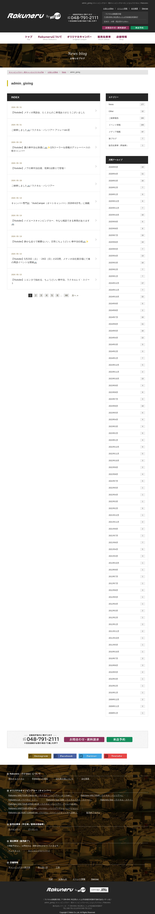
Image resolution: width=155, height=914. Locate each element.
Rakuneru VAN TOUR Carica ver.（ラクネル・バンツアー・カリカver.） (40, 795)
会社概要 (134, 9)
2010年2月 (127, 685)
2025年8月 (127, 228)
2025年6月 (127, 242)
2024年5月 (127, 330)
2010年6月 (127, 665)
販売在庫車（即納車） (127, 145)
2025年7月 (127, 235)
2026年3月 (127, 180)
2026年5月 (127, 167)
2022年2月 (127, 508)
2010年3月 (127, 679)
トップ (30, 38)
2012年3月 (127, 610)
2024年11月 (127, 290)
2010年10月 (127, 651)
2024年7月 (127, 317)
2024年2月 (127, 351)
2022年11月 (127, 453)
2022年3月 (127, 501)
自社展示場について (64, 779)
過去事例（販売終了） (20, 841)
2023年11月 (127, 371)
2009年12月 (127, 699)
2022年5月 (127, 487)
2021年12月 (127, 515)
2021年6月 (127, 542)
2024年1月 (127, 358)
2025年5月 (127, 249)
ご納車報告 (127, 118)
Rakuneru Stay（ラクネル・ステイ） (116, 800)
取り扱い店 (43, 867)
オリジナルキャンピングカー (79, 38)
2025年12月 (127, 201)
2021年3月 (127, 556)
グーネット (33, 829)
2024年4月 (127, 337)
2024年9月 (127, 303)
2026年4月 (127, 173)
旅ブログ (127, 138)
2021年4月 (127, 549)
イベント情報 (122, 9)
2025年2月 (127, 269)
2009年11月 (127, 706)
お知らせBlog (108, 9)
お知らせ (63, 879)
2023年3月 (127, 426)
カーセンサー (14, 829)
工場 (58, 867)
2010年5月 (127, 672)
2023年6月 (127, 406)
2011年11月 (127, 631)
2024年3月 (127, 344)
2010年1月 (127, 692)
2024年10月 (127, 296)
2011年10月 (127, 638)
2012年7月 (127, 583)
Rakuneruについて (49, 38)
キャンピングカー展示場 (19, 867)
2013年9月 (127, 569)
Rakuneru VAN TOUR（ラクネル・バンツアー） (102, 795)
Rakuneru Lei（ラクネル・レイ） (23, 800)
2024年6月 (127, 324)
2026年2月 (127, 187)
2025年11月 (127, 208)
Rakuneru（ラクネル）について (25, 774)
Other (127, 111)
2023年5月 (127, 412)
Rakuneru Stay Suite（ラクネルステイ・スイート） (69, 800)
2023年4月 (127, 419)
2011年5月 (127, 644)
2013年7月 (127, 576)
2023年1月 (127, 440)
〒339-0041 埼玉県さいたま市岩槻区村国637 (121, 17)
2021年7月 (127, 535)
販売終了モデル (93, 812)
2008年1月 (127, 713)
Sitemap (145, 9)
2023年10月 (127, 378)
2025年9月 (127, 221)
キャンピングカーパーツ (39, 851)
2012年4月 (127, 604)
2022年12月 (127, 447)
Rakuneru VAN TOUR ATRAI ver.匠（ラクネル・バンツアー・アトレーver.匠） (43, 804)
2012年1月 (127, 624)
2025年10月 (127, 215)
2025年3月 (127, 262)
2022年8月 (127, 474)
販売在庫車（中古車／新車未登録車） (103, 38)
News (64, 72)
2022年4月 (127, 494)
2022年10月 (127, 460)
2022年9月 (127, 467)
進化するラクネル (16, 779)
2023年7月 (127, 399)
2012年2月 (127, 617)
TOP (51, 879)
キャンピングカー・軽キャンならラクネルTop (26, 72)
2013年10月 (127, 563)
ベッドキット (14, 851)
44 (66, 295)
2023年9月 (127, 385)
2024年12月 (127, 283)
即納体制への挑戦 (40, 779)
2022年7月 (127, 481)
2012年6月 (127, 590)
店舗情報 (120, 38)
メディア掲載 (127, 131)
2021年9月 (127, 528)
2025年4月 (127, 255)
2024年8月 (127, 310)
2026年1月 (127, 194)
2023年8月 (127, 392)
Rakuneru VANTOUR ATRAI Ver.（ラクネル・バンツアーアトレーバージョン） (43, 808)
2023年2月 (127, 433)
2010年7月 (127, 658)
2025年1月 (127, 276)
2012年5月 (127, 597)
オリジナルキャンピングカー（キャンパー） (31, 790)
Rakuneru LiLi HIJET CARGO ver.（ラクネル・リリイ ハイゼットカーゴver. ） (43, 812)
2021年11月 (127, 522)
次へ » (75, 295)
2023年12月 (127, 365)
